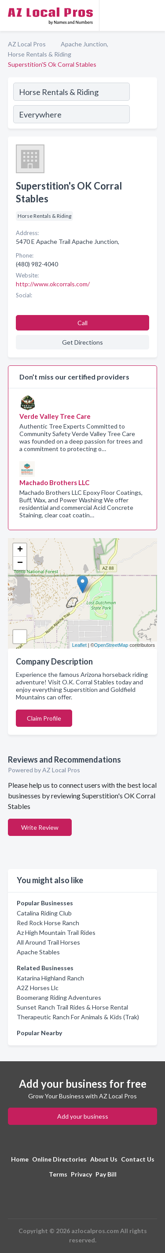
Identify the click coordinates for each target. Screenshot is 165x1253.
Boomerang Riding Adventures (59, 997)
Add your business (82, 1116)
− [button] (20, 563)
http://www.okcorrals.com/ (53, 284)
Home (20, 1159)
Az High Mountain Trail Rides (56, 932)
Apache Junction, (84, 44)
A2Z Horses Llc (38, 987)
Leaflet (79, 645)
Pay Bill (106, 1174)
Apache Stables (38, 952)
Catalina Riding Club (44, 913)
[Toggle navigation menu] (153, 15)
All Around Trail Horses (48, 942)
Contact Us (137, 1159)
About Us (103, 1159)
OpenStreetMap (111, 645)
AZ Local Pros (27, 44)
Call (82, 323)
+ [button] (20, 550)
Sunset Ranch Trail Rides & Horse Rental (72, 1007)
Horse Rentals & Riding (39, 54)
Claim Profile (44, 718)
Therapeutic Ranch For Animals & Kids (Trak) (78, 1017)
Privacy (81, 1174)
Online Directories (59, 1159)
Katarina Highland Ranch (50, 978)
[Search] (143, 104)
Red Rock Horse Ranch (48, 922)
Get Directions (82, 342)
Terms (58, 1174)
